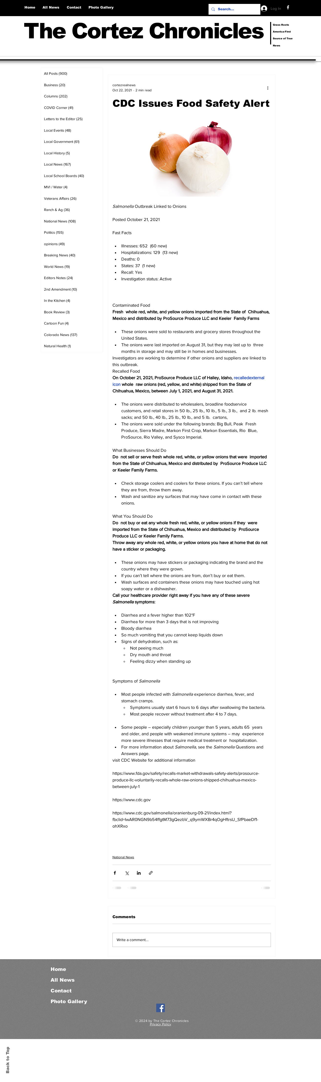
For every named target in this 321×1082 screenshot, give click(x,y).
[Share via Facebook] (114, 873)
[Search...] (234, 9)
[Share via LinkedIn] (138, 873)
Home (58, 969)
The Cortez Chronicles (144, 31)
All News (63, 980)
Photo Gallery (69, 1001)
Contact (61, 990)
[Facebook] (288, 7)
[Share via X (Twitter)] (126, 873)
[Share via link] (150, 873)
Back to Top (7, 1060)
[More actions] (268, 88)
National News (123, 857)
